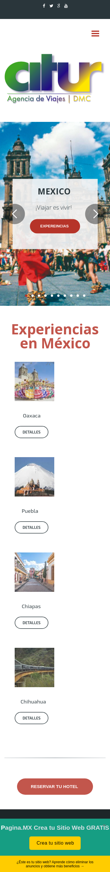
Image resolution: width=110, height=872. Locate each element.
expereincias (55, 226)
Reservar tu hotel (55, 786)
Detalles (31, 432)
